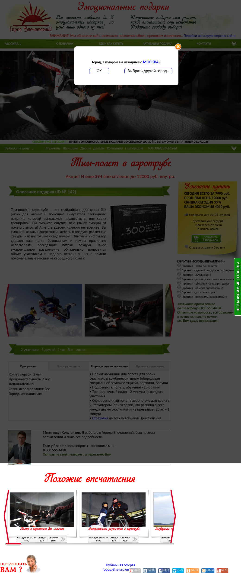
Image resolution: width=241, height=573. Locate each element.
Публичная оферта (120, 565)
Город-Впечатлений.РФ (121, 569)
